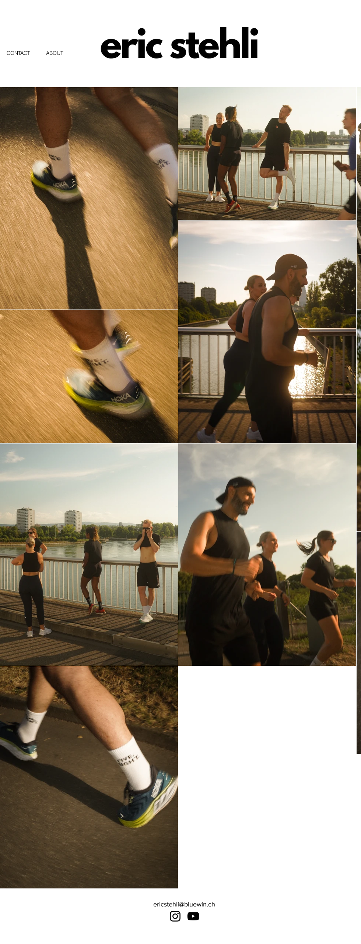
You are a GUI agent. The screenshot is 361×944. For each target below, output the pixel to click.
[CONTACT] (26, 53)
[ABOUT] (59, 53)
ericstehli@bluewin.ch (184, 904)
